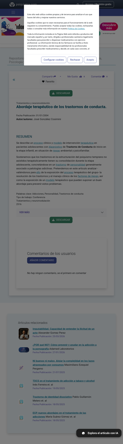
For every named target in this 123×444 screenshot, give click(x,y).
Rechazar (75, 53)
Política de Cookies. (76, 22)
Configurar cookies (54, 53)
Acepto (90, 53)
